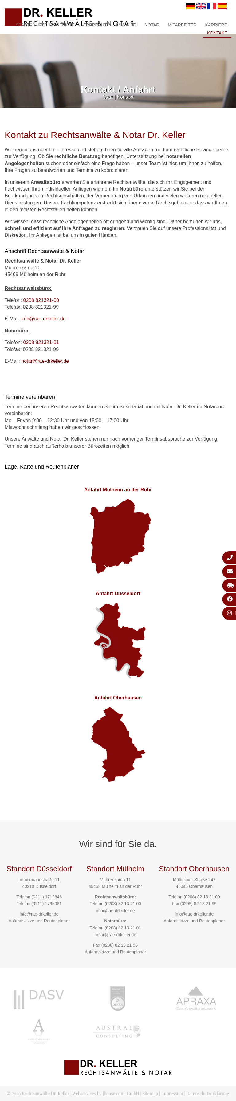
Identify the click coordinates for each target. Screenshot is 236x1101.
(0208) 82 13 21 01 (123, 927)
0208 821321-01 (41, 342)
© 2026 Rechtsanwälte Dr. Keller (38, 1093)
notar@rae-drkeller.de (45, 361)
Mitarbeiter (182, 24)
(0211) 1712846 (46, 896)
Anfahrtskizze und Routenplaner (39, 920)
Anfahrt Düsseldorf (118, 593)
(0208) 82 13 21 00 (123, 903)
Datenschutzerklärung (207, 1093)
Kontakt (217, 32)
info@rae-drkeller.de (43, 318)
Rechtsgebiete (56, 24)
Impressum (172, 1093)
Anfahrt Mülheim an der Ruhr (118, 489)
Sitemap (150, 1093)
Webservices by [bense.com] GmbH (105, 1093)
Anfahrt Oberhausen (118, 697)
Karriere (216, 24)
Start (23, 24)
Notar (151, 24)
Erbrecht (95, 24)
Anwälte (126, 24)
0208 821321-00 (41, 300)
